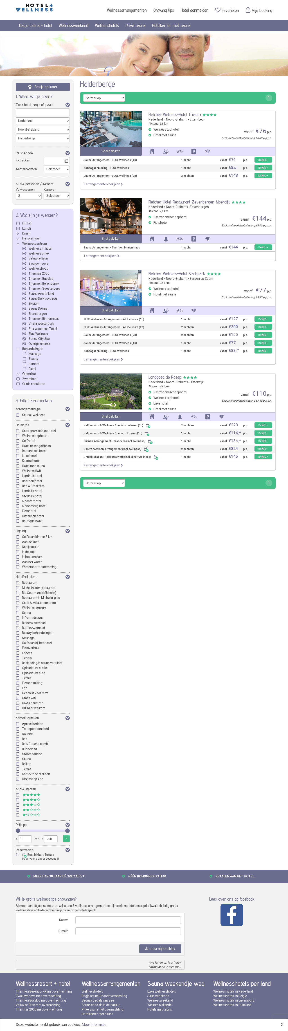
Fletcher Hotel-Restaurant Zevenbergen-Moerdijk (189, 202)
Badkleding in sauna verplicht (42, 663)
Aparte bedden (32, 724)
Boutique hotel (32, 521)
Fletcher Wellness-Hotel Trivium (174, 114)
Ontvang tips (163, 10)
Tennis (27, 658)
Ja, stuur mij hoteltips (160, 948)
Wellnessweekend (73, 25)
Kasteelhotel (31, 460)
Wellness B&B (31, 471)
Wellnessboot (38, 268)
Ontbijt (27, 223)
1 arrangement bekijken (101, 256)
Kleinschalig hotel (34, 506)
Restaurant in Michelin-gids (41, 597)
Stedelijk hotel (32, 496)
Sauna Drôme (38, 308)
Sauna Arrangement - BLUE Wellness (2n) (110, 176)
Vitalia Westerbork (41, 323)
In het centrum (32, 557)
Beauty (33, 358)
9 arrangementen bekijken (103, 465)
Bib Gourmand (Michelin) (39, 592)
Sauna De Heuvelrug (43, 298)
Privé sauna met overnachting (102, 1009)
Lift (24, 688)
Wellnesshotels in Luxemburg (233, 1000)
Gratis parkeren (32, 703)
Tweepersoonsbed (35, 729)
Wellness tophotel (34, 436)
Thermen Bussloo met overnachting (41, 1000)
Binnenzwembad (34, 623)
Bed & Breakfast (33, 486)
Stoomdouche (32, 754)
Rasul (32, 369)
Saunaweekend (158, 996)
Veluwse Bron (38, 258)
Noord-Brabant (176, 119)
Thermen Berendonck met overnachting (44, 991)
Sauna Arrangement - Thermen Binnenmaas (111, 248)
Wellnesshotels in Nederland (233, 991)
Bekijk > (263, 160)
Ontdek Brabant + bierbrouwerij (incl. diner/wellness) (120, 457)
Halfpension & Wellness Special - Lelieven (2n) (117, 425)
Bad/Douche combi (35, 744)
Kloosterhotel (31, 501)
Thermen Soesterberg (44, 288)
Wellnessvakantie (159, 1005)
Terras (26, 678)
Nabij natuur (30, 547)
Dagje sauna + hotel (35, 25)
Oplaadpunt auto (33, 673)
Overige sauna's (40, 344)
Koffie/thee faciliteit (36, 774)
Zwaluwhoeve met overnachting (38, 996)
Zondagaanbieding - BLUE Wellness (106, 168)
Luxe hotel (29, 456)
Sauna (26, 613)
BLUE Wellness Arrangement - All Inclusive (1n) (113, 319)
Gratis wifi (29, 698)
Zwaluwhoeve (38, 263)
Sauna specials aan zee (98, 1000)
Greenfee (29, 373)
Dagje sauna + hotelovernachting (104, 996)
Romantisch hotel (34, 451)
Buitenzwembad (33, 628)
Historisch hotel (33, 516)
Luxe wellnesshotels (161, 991)
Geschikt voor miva (35, 693)
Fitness (27, 653)
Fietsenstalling (32, 683)
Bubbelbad (29, 749)
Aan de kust (30, 542)
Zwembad (29, 379)
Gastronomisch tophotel (39, 431)
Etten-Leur (197, 119)
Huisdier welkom (33, 708)
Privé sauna (135, 25)
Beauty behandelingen (37, 633)
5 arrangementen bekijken (103, 359)
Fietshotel (29, 511)
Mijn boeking (259, 10)
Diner (26, 233)
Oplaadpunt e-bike (35, 668)
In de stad (29, 552)
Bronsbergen (38, 313)
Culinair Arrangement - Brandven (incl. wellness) (118, 441)
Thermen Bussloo (41, 278)
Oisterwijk (197, 382)
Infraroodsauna (32, 617)
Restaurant (29, 582)
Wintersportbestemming (39, 567)
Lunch (26, 228)
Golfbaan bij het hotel (37, 643)
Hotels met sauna (159, 1009)
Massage (35, 353)
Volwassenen (25, 189)
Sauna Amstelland (41, 293)
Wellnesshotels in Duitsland (232, 1005)
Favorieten (227, 10)
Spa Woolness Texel (43, 329)
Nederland (155, 119)
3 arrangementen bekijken (103, 184)
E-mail (62, 931)
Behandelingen (32, 349)
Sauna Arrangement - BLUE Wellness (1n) (110, 160)
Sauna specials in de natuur (101, 1005)
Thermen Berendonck (44, 283)
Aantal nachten (26, 169)
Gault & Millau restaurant (39, 603)
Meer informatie (94, 1024)
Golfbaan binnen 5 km (37, 537)
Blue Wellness (38, 333)
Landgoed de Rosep (164, 377)
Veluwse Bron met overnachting (38, 1005)
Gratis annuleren (33, 384)
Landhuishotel (32, 476)
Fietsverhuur (31, 238)
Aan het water (32, 562)
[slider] (18, 830)
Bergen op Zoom (201, 278)
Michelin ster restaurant (38, 588)
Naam (63, 920)
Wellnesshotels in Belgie (230, 996)
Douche (27, 734)
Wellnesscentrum (34, 243)
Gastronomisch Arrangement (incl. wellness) (116, 449)
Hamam (34, 364)
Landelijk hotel (32, 491)
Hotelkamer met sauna (171, 25)
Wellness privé (39, 253)
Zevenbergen (199, 207)
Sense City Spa (39, 338)
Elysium (34, 303)
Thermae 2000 (39, 273)
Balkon (26, 764)
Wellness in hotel (40, 248)
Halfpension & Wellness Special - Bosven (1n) (116, 433)
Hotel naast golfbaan (36, 446)
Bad (24, 739)
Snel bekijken (111, 151)
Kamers (49, 189)
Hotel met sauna (33, 466)
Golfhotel (28, 440)
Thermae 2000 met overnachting (39, 1009)
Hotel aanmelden (194, 10)
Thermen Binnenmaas (44, 318)
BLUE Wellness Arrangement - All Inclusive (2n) (113, 327)
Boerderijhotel (32, 481)
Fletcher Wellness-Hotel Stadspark (176, 273)
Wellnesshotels (107, 25)
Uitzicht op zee (32, 779)
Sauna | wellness (33, 415)
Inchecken (23, 160)
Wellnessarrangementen (127, 10)
